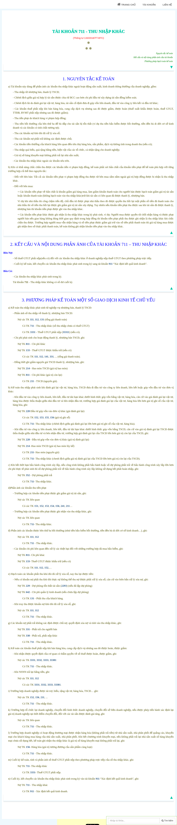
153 (42, 417)
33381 (53, 660)
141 (46, 356)
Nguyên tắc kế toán (164, 53)
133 (28, 350)
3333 (45, 660)
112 (37, 319)
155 (47, 417)
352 (28, 475)
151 (36, 505)
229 (28, 585)
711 (32, 325)
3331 (32, 332)
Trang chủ (126, 4)
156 (52, 417)
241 (63, 505)
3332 (39, 660)
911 (111, 263)
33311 (66, 332)
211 (32, 381)
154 (52, 505)
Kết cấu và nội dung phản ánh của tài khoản (153, 57)
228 (28, 411)
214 (28, 368)
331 (52, 356)
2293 (64, 585)
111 (32, 319)
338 (28, 635)
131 (42, 319)
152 (36, 417)
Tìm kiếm (167, 820)
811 (28, 343)
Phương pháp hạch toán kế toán (159, 61)
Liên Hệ (167, 4)
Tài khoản (149, 4)
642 (28, 592)
